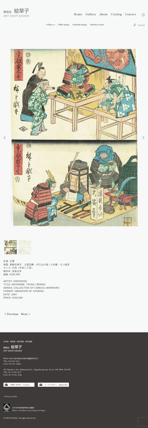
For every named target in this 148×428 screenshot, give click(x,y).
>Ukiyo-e (50, 25)
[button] (4, 137)
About (103, 14)
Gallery (90, 14)
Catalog (116, 14)
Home (78, 14)
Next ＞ (26, 314)
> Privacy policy (10, 396)
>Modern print (97, 25)
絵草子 (16, 12)
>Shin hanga (63, 25)
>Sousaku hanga (79, 25)
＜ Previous (10, 314)
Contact (130, 14)
